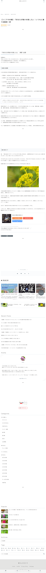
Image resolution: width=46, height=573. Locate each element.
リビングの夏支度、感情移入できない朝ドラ (10, 338)
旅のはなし (3, 445)
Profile (18, 566)
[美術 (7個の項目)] (28, 550)
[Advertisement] (22, 5)
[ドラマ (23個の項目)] (28, 548)
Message (32, 566)
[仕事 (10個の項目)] (20, 550)
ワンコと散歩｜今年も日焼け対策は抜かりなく (11, 322)
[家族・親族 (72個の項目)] (4, 548)
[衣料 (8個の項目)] (24, 550)
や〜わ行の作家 (5, 479)
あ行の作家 (4, 457)
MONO (3, 438)
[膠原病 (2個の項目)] (42, 550)
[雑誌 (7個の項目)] (32, 550)
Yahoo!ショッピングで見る (17, 221)
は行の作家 (4, 473)
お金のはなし (5, 426)
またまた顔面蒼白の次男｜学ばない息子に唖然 (11, 341)
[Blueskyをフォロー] (21, 273)
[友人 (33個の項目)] (19, 548)
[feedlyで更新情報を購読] (25, 273)
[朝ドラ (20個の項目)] (38, 548)
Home (13, 566)
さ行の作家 (4, 463)
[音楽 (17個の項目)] (43, 548)
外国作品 (4, 482)
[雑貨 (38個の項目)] (10, 548)
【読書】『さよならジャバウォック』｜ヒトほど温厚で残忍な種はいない (16, 319)
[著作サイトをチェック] (17, 273)
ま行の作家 (4, 476)
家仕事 (3, 435)
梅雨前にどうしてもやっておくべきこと (9, 335)
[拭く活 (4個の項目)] (37, 550)
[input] (23, 554)
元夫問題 (4, 441)
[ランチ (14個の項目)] (8, 550)
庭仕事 (3, 432)
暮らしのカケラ (23, 1)
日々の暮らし (4, 417)
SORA (23, 362)
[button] (44, 554)
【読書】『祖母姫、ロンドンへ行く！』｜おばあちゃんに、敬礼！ (15, 332)
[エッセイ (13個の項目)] (14, 550)
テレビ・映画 (5, 429)
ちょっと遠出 (5, 448)
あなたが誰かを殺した (17, 215)
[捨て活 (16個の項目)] (3, 550)
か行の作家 (4, 460)
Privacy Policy (24, 566)
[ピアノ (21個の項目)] (33, 548)
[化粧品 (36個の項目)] (14, 548)
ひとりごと (4, 419)
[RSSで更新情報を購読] (28, 273)
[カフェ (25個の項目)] (23, 548)
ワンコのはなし (4, 451)
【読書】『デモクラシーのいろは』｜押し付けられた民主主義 (14, 344)
